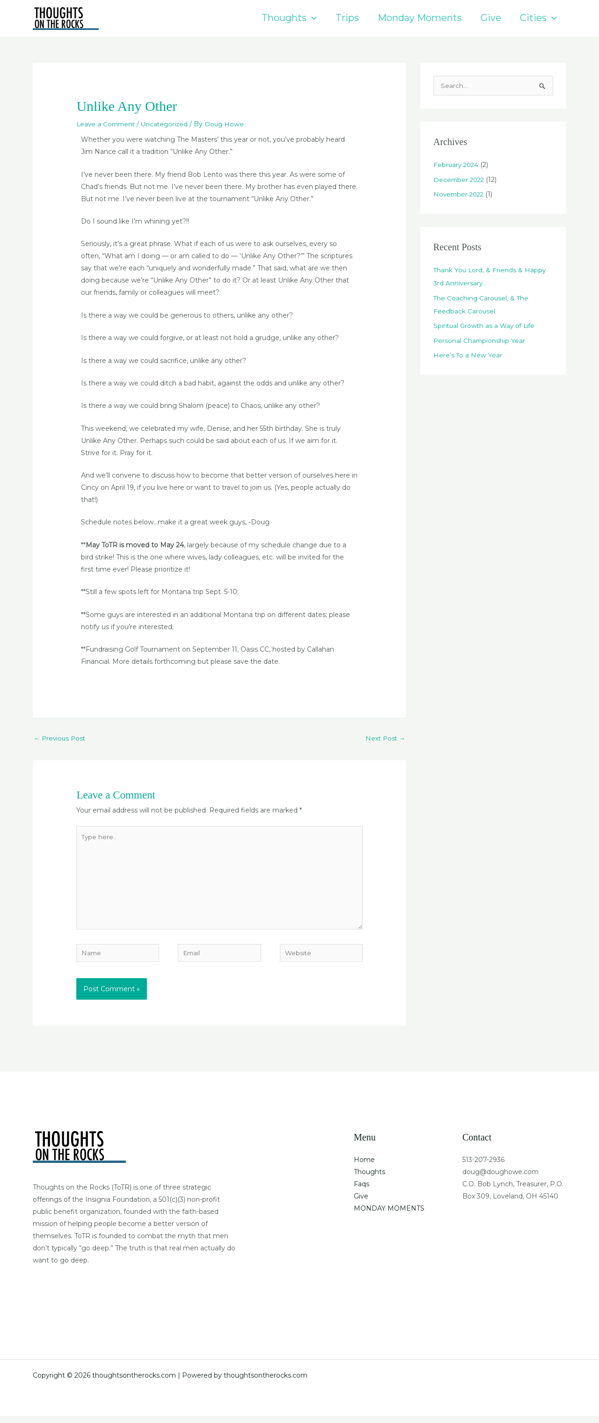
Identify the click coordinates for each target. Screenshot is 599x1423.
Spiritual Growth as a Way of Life (486, 326)
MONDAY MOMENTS (389, 1215)
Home (364, 1166)
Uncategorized (168, 124)
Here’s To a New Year (468, 356)
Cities (538, 18)
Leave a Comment (107, 124)
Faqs (361, 1190)
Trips (347, 17)
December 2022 (460, 180)
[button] (312, 18)
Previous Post (61, 738)
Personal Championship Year (479, 341)
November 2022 (460, 195)
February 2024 (457, 165)
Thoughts (289, 18)
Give (491, 17)
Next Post (384, 738)
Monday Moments (420, 17)
